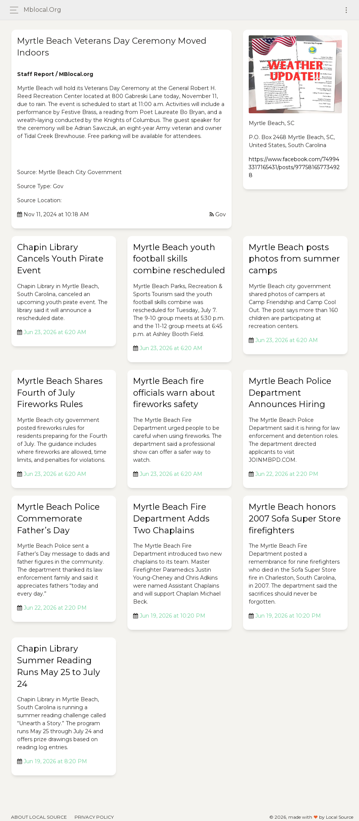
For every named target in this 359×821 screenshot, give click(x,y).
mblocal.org (42, 9)
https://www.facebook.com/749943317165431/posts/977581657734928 (294, 167)
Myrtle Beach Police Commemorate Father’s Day (58, 519)
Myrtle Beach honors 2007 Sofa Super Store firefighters (295, 519)
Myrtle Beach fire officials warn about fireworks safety (174, 393)
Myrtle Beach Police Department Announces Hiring (290, 393)
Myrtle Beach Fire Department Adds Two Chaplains (171, 519)
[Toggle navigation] (346, 10)
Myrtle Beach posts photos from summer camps (294, 259)
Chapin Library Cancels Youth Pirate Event (60, 259)
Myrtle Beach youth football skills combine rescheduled (179, 259)
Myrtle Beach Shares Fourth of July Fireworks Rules (60, 393)
